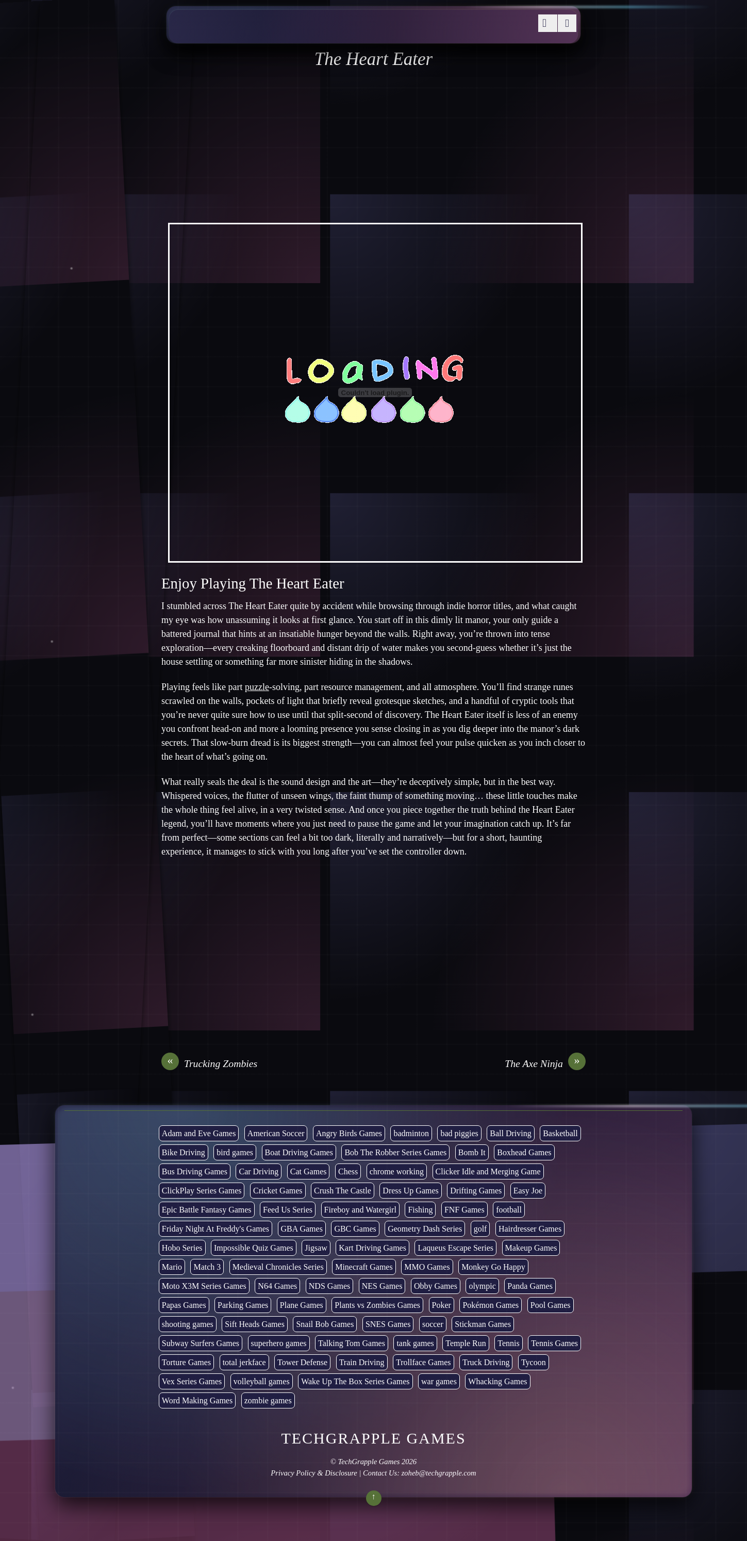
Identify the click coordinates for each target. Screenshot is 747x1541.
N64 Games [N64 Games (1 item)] (277, 1286)
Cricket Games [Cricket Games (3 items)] (278, 1190)
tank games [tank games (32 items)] (415, 1343)
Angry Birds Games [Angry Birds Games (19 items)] (349, 1133)
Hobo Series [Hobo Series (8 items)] (182, 1247)
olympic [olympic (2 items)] (482, 1286)
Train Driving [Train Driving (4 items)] (362, 1362)
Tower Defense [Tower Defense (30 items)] (302, 1362)
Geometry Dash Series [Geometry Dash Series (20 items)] (425, 1228)
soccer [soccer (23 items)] (432, 1324)
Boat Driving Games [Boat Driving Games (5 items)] (299, 1152)
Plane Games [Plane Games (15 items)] (301, 1305)
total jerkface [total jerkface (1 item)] (244, 1362)
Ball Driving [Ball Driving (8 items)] (510, 1133)
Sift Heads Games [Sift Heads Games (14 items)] (255, 1324)
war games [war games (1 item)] (439, 1381)
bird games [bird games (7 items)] (235, 1152)
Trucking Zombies (209, 1063)
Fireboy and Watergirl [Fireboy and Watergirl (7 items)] (360, 1209)
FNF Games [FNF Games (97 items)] (464, 1209)
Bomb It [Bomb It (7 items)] (472, 1152)
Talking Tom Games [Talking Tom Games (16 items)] (351, 1343)
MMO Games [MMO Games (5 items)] (427, 1267)
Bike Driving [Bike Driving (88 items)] (183, 1152)
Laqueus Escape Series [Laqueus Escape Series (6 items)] (455, 1247)
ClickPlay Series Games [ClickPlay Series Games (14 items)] (202, 1190)
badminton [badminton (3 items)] (410, 1133)
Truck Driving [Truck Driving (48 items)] (485, 1362)
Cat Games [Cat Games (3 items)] (308, 1171)
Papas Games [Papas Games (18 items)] (184, 1305)
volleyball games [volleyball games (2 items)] (262, 1381)
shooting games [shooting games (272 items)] (187, 1324)
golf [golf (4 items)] (480, 1228)
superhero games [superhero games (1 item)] (279, 1343)
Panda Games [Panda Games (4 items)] (530, 1286)
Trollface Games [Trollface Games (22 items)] (423, 1362)
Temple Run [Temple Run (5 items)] (465, 1343)
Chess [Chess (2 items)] (348, 1171)
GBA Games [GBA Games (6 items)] (302, 1228)
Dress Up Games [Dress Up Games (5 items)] (410, 1190)
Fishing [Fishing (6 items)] (420, 1209)
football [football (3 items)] (509, 1209)
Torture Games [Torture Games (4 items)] (186, 1362)
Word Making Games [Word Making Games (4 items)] (197, 1400)
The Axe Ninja (545, 1063)
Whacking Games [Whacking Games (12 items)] (497, 1381)
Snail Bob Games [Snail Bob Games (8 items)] (325, 1324)
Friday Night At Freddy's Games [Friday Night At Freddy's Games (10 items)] (215, 1228)
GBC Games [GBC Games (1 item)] (355, 1228)
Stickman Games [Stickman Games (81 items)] (483, 1324)
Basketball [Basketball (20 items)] (560, 1133)
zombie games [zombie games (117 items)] (268, 1400)
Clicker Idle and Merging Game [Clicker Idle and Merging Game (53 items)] (488, 1171)
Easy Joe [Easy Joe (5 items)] (527, 1190)
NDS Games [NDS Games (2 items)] (329, 1286)
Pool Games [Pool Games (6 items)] (550, 1305)
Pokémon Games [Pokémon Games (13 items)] (490, 1305)
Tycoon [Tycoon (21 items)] (533, 1362)
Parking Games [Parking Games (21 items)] (243, 1305)
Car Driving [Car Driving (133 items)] (258, 1171)
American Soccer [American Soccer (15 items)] (276, 1133)
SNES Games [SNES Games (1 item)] (388, 1324)
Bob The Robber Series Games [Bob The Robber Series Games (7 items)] (395, 1152)
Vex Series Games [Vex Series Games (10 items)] (192, 1381)
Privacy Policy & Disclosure (314, 1473)
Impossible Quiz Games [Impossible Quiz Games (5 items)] (253, 1247)
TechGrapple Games (369, 1461)
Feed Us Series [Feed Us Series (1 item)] (287, 1209)
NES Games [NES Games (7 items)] (382, 1286)
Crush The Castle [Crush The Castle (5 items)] (342, 1190)
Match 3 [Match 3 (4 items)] (207, 1267)
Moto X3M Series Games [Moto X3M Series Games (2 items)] (204, 1286)
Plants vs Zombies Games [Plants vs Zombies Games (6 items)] (377, 1305)
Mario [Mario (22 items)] (172, 1267)
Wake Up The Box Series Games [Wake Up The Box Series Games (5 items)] (355, 1381)
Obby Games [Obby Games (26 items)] (435, 1286)
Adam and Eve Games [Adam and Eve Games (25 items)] (199, 1133)
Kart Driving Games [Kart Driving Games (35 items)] (372, 1247)
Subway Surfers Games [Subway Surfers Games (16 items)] (200, 1343)
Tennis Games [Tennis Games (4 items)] (554, 1343)
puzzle (257, 687)
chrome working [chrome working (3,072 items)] (397, 1171)
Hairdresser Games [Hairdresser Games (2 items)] (530, 1228)
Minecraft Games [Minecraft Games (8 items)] (364, 1267)
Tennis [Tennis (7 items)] (508, 1343)
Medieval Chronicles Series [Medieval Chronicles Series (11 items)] (278, 1267)
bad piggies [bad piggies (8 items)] (459, 1133)
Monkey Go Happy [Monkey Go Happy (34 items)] (493, 1267)
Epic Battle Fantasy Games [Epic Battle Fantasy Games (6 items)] (207, 1209)
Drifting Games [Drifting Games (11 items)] (476, 1190)
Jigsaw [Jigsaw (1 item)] (316, 1247)
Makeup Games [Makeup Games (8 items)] (531, 1247)
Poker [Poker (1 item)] (441, 1305)
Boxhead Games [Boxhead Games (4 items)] (524, 1152)
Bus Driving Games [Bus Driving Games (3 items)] (194, 1171)
